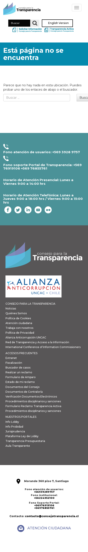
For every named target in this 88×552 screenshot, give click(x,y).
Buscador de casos (17, 367)
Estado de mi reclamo (20, 382)
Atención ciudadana (18, 323)
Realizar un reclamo (18, 372)
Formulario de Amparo (20, 377)
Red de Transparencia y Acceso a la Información (37, 342)
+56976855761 (44, 508)
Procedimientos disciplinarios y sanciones (33, 401)
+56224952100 (44, 497)
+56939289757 (44, 491)
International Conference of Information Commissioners (43, 347)
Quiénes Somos (16, 313)
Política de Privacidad (19, 332)
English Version (58, 23)
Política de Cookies (18, 318)
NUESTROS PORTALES (20, 416)
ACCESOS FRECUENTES (21, 353)
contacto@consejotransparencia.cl (52, 516)
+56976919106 (44, 505)
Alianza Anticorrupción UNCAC (25, 337)
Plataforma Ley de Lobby (22, 436)
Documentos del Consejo (22, 387)
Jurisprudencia (15, 431)
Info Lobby (12, 421)
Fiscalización (13, 362)
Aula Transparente (17, 445)
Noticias (10, 308)
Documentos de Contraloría (24, 391)
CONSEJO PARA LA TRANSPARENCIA (30, 303)
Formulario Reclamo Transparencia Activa (33, 406)
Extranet (11, 358)
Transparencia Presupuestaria (25, 441)
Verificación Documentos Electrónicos (31, 396)
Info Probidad (14, 426)
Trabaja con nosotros (19, 328)
